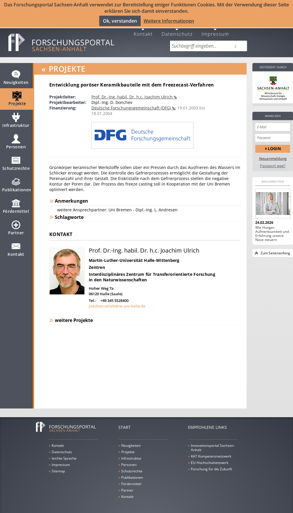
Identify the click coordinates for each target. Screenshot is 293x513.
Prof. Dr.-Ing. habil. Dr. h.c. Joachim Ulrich (132, 93)
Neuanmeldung (273, 154)
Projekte (17, 97)
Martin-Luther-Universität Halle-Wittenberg (134, 256)
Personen (16, 140)
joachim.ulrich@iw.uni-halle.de (117, 302)
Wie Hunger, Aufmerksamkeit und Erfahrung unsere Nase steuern (272, 230)
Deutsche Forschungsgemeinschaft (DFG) (131, 104)
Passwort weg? (272, 162)
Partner (16, 226)
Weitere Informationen (169, 20)
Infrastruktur (16, 119)
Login (274, 144)
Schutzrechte (16, 161)
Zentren (97, 263)
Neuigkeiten (16, 76)
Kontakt (143, 29)
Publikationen (16, 183)
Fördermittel (16, 204)
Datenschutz (177, 29)
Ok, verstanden (120, 20)
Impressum (215, 29)
